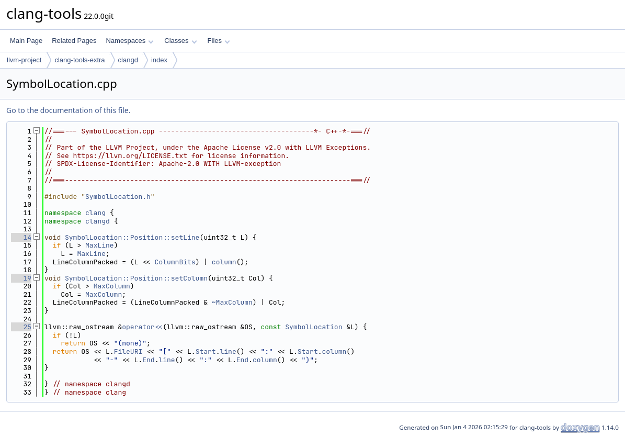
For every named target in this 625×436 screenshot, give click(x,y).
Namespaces (129, 40)
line (228, 351)
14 (21, 237)
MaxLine (99, 245)
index (159, 60)
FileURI (128, 351)
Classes (180, 40)
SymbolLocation (313, 326)
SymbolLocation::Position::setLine (132, 237)
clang (95, 212)
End (148, 359)
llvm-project (24, 60)
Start (206, 351)
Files (219, 40)
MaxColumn (112, 286)
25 (21, 326)
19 (21, 278)
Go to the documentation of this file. (68, 110)
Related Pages (74, 40)
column (224, 262)
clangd (128, 60)
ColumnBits (175, 262)
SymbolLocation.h (118, 196)
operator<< (142, 326)
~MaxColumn (232, 302)
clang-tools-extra (79, 60)
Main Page (26, 40)
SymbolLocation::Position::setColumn (136, 278)
